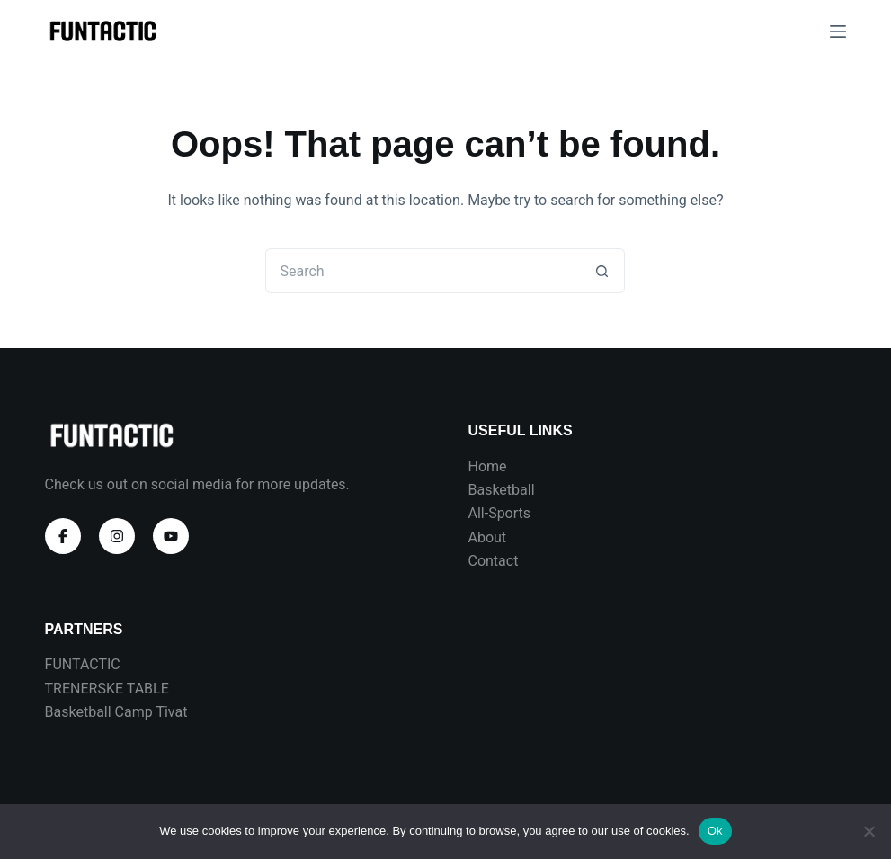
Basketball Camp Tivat (116, 711)
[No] (869, 831)
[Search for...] (422, 270)
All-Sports (499, 513)
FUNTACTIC (82, 664)
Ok (715, 830)
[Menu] (838, 31)
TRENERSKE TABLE (107, 688)
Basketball (501, 489)
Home (487, 466)
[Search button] (602, 270)
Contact (493, 560)
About (487, 537)
